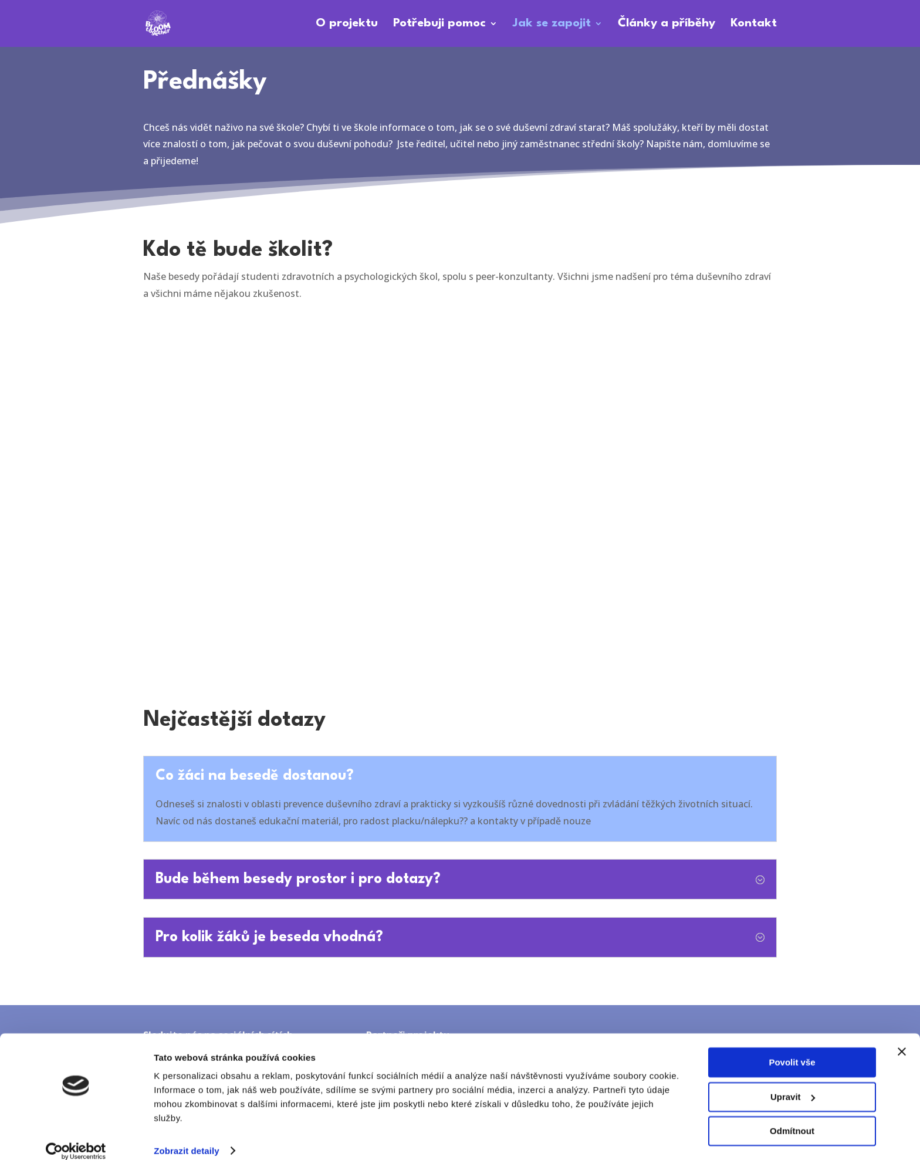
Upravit (792, 1083)
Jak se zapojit (552, 24)
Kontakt (753, 24)
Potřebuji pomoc (439, 24)
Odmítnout (792, 1117)
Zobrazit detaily (186, 1137)
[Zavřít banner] (902, 1038)
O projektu (347, 24)
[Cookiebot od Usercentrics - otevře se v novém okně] (76, 1137)
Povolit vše (792, 1049)
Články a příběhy (666, 24)
